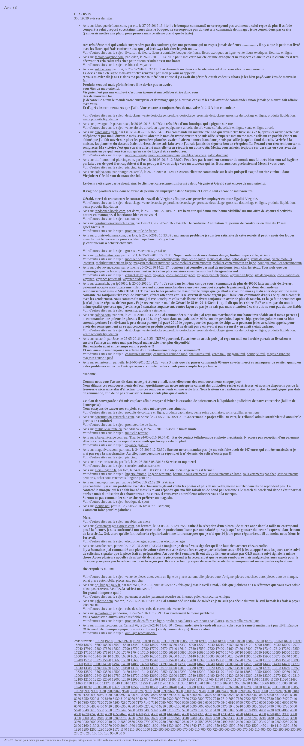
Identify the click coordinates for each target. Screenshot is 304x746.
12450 (220, 675)
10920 (245, 683)
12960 (285, 672)
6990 (185, 702)
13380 (154, 672)
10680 (97, 687)
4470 (162, 714)
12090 (106, 679)
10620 (116, 687)
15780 (78, 660)
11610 (256, 679)
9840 (125, 691)
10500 (154, 687)
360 (287, 729)
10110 (276, 687)
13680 (286, 668)
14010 (182, 668)
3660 (147, 718)
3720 (131, 718)
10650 (106, 687)
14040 (172, 668)
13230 (201, 672)
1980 (131, 725)
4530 (147, 714)
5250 (185, 710)
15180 (267, 660)
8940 (131, 695)
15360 (210, 660)
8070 (131, 698)
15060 (78, 664)
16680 (248, 652)
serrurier (131, 465)
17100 (116, 652)
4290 (208, 714)
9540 (202, 691)
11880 (172, 679)
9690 (164, 691)
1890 (154, 725)
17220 (78, 652)
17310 (276, 648)
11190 (162, 683)
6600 (285, 702)
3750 (123, 718)
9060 (100, 695)
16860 (191, 652)
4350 (193, 714)
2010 (123, 725)
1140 (123, 729)
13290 (182, 672)
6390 (116, 706)
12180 (78, 679)
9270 (272, 691)
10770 (292, 683)
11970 (144, 679)
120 (106, 733)
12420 (229, 675)
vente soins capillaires (209, 412)
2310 (270, 722)
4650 (116, 714)
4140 (247, 714)
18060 (267, 645)
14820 (154, 664)
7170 (139, 702)
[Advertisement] (36, 42)
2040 (116, 725)
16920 (172, 652)
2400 (247, 722)
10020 (78, 691)
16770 (220, 652)
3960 (293, 714)
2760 (154, 722)
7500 (278, 698)
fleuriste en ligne (280, 52)
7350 (93, 702)
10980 (226, 683)
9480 (218, 691)
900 (179, 729)
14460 (267, 664)
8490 (247, 695)
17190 (88, 652)
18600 (97, 645)
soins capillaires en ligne (242, 412)
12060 (116, 679)
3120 (285, 718)
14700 (191, 664)
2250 (285, 722)
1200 (108, 729)
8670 (201, 695)
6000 (216, 706)
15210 (257, 660)
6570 (293, 702)
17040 (135, 652)
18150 (238, 645)
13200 (210, 672)
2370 (255, 722)
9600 (187, 691)
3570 (170, 718)
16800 (210, 652)
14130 (144, 668)
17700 (154, 648)
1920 (147, 725)
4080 (262, 714)
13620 (78, 672)
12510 (201, 675)
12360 (248, 675)
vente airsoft (133, 127)
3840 (100, 718)
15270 (238, 660)
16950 (163, 652)
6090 (193, 706)
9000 (116, 695)
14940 (116, 664)
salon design (240, 259)
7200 (131, 702)
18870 (240, 641)
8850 (154, 695)
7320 (100, 702)
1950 (139, 725)
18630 (88, 645)
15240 (248, 660)
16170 (182, 656)
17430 (238, 648)
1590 (231, 725)
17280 (286, 648)
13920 (210, 668)
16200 (172, 656)
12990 (276, 672)
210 (88, 733)
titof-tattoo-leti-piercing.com (114, 159)
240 (82, 733)
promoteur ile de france (141, 231)
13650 (295, 668)
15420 (191, 660)
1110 (131, 729)
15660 (116, 660)
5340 (162, 710)
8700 (193, 695)
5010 (247, 710)
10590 (125, 687)
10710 (88, 687)
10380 (191, 687)
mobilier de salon (193, 259)
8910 (139, 695)
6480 (93, 706)
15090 (295, 660)
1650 (216, 725)
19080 (174, 641)
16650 (257, 652)
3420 (208, 718)
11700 (228, 679)
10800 (283, 683)
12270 (276, 675)
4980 (255, 710)
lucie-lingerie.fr (105, 470)
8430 (262, 695)
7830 (193, 698)
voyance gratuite (136, 445)
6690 (262, 702)
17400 (248, 648)
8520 (239, 695)
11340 (115, 683)
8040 (139, 698)
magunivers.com (106, 449)
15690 (106, 660)
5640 (85, 710)
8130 (116, 698)
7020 (177, 702)
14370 (295, 664)
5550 (108, 710)
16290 (144, 656)
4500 (154, 714)
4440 (170, 714)
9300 (264, 691)
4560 (139, 714)
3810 (108, 718)
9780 (141, 691)
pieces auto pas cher (129, 580)
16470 (88, 656)
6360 (123, 706)
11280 (134, 683)
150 (100, 733)
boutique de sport (137, 501)
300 (299, 729)
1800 (177, 725)
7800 (201, 698)
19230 (127, 641)
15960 (248, 656)
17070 (125, 652)
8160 (108, 698)
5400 (147, 710)
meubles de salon (219, 259)
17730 (144, 648)
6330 (131, 706)
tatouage (144, 167)
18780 (269, 641)
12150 (88, 679)
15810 (295, 656)
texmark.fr (102, 283)
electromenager (135, 541)
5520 (116, 710)
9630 (179, 691)
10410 (182, 687)
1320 (77, 729)
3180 (270, 718)
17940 (78, 648)
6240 (154, 706)
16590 (276, 652)
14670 (201, 664)
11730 (218, 679)
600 (239, 729)
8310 (293, 695)
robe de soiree (135, 608)
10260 (229, 687)
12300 (267, 675)
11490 (293, 679)
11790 (200, 679)
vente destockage (154, 115)
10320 (210, 687)
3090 (293, 718)
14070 (163, 668)
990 (161, 729)
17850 (106, 648)
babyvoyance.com (107, 267)
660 (227, 729)
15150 (276, 660)
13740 (267, 668)
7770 (208, 698)
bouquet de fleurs (188, 52)
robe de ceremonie (158, 608)
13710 (276, 668)
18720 (287, 641)
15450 (182, 660)
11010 (217, 683)
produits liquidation (281, 115)
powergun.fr (103, 124)
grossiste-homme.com (110, 235)
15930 (257, 656)
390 (281, 729)
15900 (266, 656)
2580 (201, 722)
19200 (137, 641)
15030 (88, 664)
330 (293, 729)
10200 (248, 687)
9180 (295, 691)
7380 (85, 702)
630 (233, 729)
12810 (106, 675)
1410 (278, 725)
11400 (97, 683)
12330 (257, 675)
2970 (100, 722)
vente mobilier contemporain (191, 263)
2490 (224, 722)
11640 (246, 679)
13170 (220, 672)
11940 (153, 679)
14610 (220, 664)
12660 (154, 675)
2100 (100, 725)
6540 (77, 706)
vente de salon (261, 259)
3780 (116, 718)
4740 (93, 714)
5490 (123, 710)
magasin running (278, 354)
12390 (238, 675)
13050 (257, 672)
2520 (216, 722)
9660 (171, 691)
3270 (247, 718)
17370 (257, 648)
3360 (224, 718)
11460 (78, 683)
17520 (210, 648)
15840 (285, 656)
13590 (88, 672)
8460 (255, 695)
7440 (293, 698)
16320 (135, 656)
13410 (144, 672)
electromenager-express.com (114, 526)
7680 (231, 698)
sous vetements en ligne (224, 474)
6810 (231, 702)
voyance (159, 275)
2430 (239, 722)
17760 (135, 648)
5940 (231, 706)
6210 (162, 706)
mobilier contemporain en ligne (234, 263)
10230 (238, 687)
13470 (125, 672)
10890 (255, 683)
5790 (270, 706)
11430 (87, 683)
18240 (210, 645)
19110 (165, 641)
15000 (97, 664)
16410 (106, 656)
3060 (77, 722)
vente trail (218, 354)
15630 (125, 660)
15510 (163, 660)
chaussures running (138, 354)
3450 (201, 718)
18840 (250, 641)
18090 (257, 645)
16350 (125, 656)
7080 (162, 702)
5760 (278, 706)
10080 (285, 687)
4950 (262, 710)
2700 (170, 722)
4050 (270, 714)
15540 (154, 660)
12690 (144, 675)
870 (185, 729)
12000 (135, 679)
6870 (216, 702)
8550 (231, 695)
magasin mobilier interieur (151, 263)
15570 (144, 660)
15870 (276, 656)
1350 (293, 725)
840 (191, 729)
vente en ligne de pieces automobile (179, 576)
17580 (191, 648)
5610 (93, 710)
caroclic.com (103, 546)
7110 (154, 702)
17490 (220, 648)
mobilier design (136, 155)
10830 (274, 683)
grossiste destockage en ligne (246, 115)
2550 (208, 722)
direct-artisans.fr (106, 462)
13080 (248, 672)
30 (120, 733)
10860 (264, 683)
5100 (224, 710)
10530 (144, 687)
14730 (182, 664)
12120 (97, 679)
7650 (239, 698)
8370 (278, 695)
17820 (116, 648)
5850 (255, 706)
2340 (262, 722)
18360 (172, 645)
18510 (125, 645)
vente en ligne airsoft (259, 127)
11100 (189, 683)
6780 (239, 702)
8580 (224, 695)
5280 (177, 710)
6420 (108, 706)
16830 (201, 652)
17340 (267, 648)
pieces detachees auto (250, 576)
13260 (191, 672)
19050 (184, 641)
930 (173, 729)
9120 (85, 695)
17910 (88, 648)
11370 (106, 683)
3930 (77, 718)
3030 (85, 722)
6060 (201, 706)
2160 (85, 725)
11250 (143, 683)
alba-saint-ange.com (109, 437)
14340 (78, 668)
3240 (255, 718)
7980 (154, 698)
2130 (93, 725)
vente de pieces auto (139, 576)
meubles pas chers (193, 155)
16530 (295, 652)
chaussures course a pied (170, 354)
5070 (231, 710)
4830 (293, 710)
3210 (262, 718)
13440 (135, 672)
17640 (172, 648)
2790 (147, 722)
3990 (285, 714)
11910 (163, 679)
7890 (177, 698)
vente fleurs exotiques (252, 52)
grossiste (160, 251)
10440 (172, 687)
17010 (144, 652)
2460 (231, 722)
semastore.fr (103, 362)
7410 (77, 702)
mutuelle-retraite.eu (108, 429)
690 (221, 729)
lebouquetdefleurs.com (110, 25)
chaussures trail (199, 354)
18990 (203, 641)
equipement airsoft (179, 127)
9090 (93, 695)
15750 (88, 660)
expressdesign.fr (106, 132)
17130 (106, 652)
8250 (85, 698)
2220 (293, 722)
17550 (201, 648)
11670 (237, 679)
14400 (286, 664)
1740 (193, 725)
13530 (106, 672)
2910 (116, 722)
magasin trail (236, 354)
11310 (125, 683)
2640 (185, 722)
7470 (285, 698)
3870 (93, 718)
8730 (185, 695)
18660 (78, 645)
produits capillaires (179, 412)
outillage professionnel (141, 633)
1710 (201, 725)
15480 (172, 660)
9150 (77, 695)
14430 (276, 664)
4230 (224, 714)
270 (76, 733)
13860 (229, 668)
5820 (262, 706)
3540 (177, 718)
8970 (123, 695)
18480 (135, 645)
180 (94, 733)
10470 (163, 687)
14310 (88, 668)
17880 (97, 648)
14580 (229, 664)
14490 (257, 664)
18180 (229, 645)
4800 (77, 714)
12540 (191, 675)
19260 (118, 641)
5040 (239, 710)
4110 (255, 714)
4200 (231, 714)
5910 (239, 706)
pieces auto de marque (282, 576)
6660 (270, 702)
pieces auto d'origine (219, 576)
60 (116, 733)
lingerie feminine (159, 474)
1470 (262, 725)
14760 (172, 664)
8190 (100, 698)
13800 (248, 668)
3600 (162, 718)
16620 (267, 652)
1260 (93, 729)
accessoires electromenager (167, 541)
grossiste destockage (210, 115)
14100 (154, 668)
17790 (125, 648)
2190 (77, 725)
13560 (97, 672)
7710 (224, 698)
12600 (172, 675)
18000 (286, 645)
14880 (135, 664)
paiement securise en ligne (212, 596)
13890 (220, 668)
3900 (85, 718)
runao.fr (100, 338)
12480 (210, 675)
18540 (116, 645)
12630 (163, 675)
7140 (147, 702)
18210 (220, 645)
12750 (125, 675)
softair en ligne (233, 127)
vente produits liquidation (100, 119)
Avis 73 (10, 7)
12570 (182, 675)
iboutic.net (102, 506)
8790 (170, 695)
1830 (170, 725)
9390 (241, 691)
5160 (208, 710)
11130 (180, 683)
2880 (123, 722)
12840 (97, 675)
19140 (156, 641)
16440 (97, 656)
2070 (108, 725)
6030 (208, 706)
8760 (177, 695)
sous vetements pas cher (259, 474)
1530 (247, 725)
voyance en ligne (241, 275)
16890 (182, 652)
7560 (262, 698)
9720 (156, 691)
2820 (139, 722)
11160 (171, 683)
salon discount (218, 155)
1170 (116, 729)
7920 (170, 698)
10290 (220, 687)
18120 (248, 645)
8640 (208, 695)
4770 (85, 714)
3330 (231, 718)
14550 (238, 664)
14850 (144, 664)
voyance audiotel (134, 279)
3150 (278, 718)
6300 (139, 706)
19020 (193, 641)
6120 (185, 706)
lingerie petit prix (139, 478)
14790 (163, 664)
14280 (97, 668)
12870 (88, 675)
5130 (216, 710)
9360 (249, 691)
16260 (154, 656)
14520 (248, 664)
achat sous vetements (111, 478)
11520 (284, 679)
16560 (286, 652)
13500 (116, 672)
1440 (270, 725)
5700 (293, 706)
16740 (229, 652)
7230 (123, 702)
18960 (212, 641)
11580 (265, 679)
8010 (147, 698)
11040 (208, 683)
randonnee (132, 218)
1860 (162, 725)
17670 (163, 648)
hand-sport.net (105, 482)
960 (167, 729)
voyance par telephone (212, 275)
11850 (181, 679)
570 (245, 729)
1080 (138, 729)
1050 (146, 729)
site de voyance (265, 275)
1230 (100, 729)
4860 (285, 710)
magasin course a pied (98, 358)
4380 (185, 714)
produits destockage (181, 115)
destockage (133, 115)
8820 (162, 695)
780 (203, 729)
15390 (201, 660)
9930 (102, 691)
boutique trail (256, 354)
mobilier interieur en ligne (114, 263)
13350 (163, 672)
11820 (191, 679)
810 (197, 729)
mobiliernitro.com (107, 255)
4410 (177, 714)
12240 (286, 675)
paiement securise (137, 596)
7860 (185, 698)
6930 (200, 702)
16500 (78, 656)
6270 (147, 706)
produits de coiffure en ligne (144, 412)
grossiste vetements (138, 251)
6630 (277, 702)
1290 (85, 729)
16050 (219, 656)
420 (275, 729)
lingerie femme (135, 474)
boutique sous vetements (190, 474)
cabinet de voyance (138, 64)
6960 (193, 702)
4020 (277, 714)
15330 (220, 660)
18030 (276, 645)
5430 (139, 710)
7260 (116, 702)
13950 (201, 668)
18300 (191, 645)
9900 (110, 691)
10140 (267, 687)
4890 (278, 710)
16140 (191, 656)
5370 (154, 710)
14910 (125, 664)
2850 (131, 722)
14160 (135, 668)
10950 (236, 683)
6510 (85, 706)
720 (215, 729)
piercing (130, 167)
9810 (133, 691)
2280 (278, 722)
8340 (285, 695)
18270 (201, 645)
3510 (185, 718)
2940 (108, 722)
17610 (182, 648)
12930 (295, 672)
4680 (108, 714)
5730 (285, 706)
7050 (169, 702)
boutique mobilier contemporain (280, 263)
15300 (229, 660)
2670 (177, 722)
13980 (191, 668)
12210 (295, 675)
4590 (131, 714)
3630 (154, 718)
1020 (154, 729)
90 (112, 733)
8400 (270, 695)
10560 (135, 687)
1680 (208, 725)
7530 (270, 698)
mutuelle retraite (136, 433)
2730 (162, 722)
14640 (210, 664)
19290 (109, 641)
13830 (238, 668)
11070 (199, 683)
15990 (238, 656)
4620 (123, 714)
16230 (163, 656)
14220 (116, 668)
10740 (78, 687)
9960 (94, 691)
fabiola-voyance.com (109, 57)
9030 (108, 695)
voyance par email (108, 279)
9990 (87, 691)
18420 (154, 645)
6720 (254, 702)
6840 (223, 702)
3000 (93, 722)
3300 (239, 718)
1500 (255, 725)
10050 (295, 687)
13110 (238, 672)
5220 (193, 710)
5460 (131, 710)
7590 (255, 698)
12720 (135, 675)
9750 (148, 691)
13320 (172, 672)
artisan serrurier (149, 465)
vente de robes (183, 608)
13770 (257, 668)
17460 (229, 648)
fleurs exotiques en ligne (219, 52)
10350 (201, 687)
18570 (106, 645)
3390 (216, 718)
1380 (285, 725)
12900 (78, 675)
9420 (233, 691)
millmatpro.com (106, 625)
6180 (170, 706)
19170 (146, 641)
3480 (193, 718)
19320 (99, 641)
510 (257, 729)
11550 (274, 679)
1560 (239, 725)
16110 (201, 656)
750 (209, 729)
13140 (229, 672)
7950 (162, 698)
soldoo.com (103, 69)
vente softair (212, 127)
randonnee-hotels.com (110, 211)
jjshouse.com (104, 601)
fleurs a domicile (163, 52)
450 (269, 729)
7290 (108, 702)
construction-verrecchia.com (114, 223)
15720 (97, 660)
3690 (139, 718)
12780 (116, 675)
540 (251, 729)
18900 (231, 641)
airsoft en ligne (154, 127)
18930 (221, 641)
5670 (77, 710)
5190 (201, 710)
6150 (177, 706)
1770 (185, 725)
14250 (106, 668)
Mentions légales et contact (183, 740)
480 (263, 729)
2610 (193, 722)
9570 (195, 691)
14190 (125, 668)
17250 (295, 648)
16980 (154, 652)
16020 (229, 656)
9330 (256, 691)
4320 (201, 714)
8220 (93, 698)
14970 (106, 664)
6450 (100, 706)
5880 (247, 706)
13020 (266, 672)
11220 (152, 683)
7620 (247, 698)
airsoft (198, 127)
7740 (216, 698)
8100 (123, 698)
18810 (259, 641)
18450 (144, 645)
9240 (279, 691)
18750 (278, 641)
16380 (116, 656)
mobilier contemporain (164, 155)
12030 (125, 679)
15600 (135, 660)
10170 (257, 687)
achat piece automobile (98, 580)
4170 (239, 714)
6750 (247, 702)
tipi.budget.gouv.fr (107, 585)
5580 (100, 710)
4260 (216, 714)
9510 (210, 691)
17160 (97, 652)
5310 (170, 710)
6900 (208, 702)
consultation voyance (180, 275)
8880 (147, 695)
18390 (163, 645)
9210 (287, 691)
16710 (238, 652)
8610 (216, 695)
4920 (270, 710)
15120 (286, 660)
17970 (295, 645)
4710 (100, 714)
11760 (209, 679)
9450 (225, 691)
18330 (182, 645)
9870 (117, 691)
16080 (210, 656)
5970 (224, 706)
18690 (297, 641)
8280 (77, 698)
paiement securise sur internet (171, 596)
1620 (224, 725)
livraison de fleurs (137, 52)
